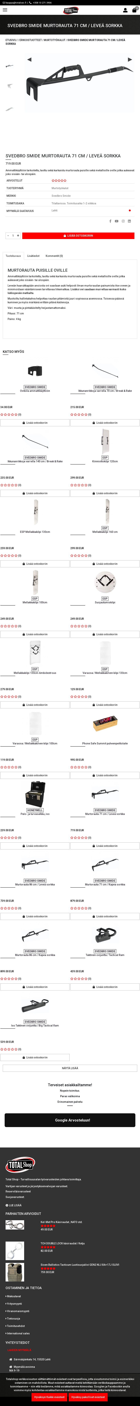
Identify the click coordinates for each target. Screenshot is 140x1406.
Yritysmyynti (14, 1271)
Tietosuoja (13, 1286)
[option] (10, 65)
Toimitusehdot (16, 1293)
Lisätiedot (33, 255)
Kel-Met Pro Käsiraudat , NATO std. (62, 1189)
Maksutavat (14, 1264)
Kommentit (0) (54, 255)
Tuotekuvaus (13, 255)
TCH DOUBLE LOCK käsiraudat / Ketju (63, 1211)
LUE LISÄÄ (14, 1173)
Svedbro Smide (61, 195)
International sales (18, 1301)
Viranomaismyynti (18, 1278)
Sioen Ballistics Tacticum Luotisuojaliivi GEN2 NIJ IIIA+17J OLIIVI (80, 1232)
